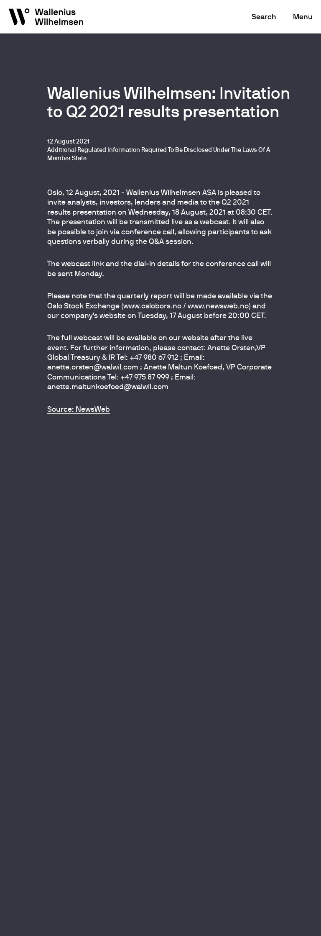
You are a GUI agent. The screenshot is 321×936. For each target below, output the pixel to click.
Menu (303, 16)
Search (264, 16)
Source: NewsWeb (78, 409)
